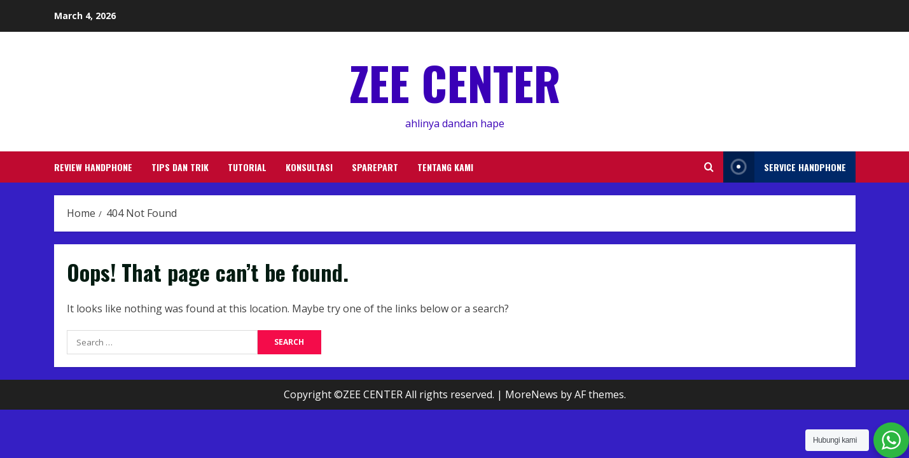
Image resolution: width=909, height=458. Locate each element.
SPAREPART (375, 167)
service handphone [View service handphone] (784, 167)
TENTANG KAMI (445, 167)
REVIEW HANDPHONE (93, 167)
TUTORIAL (247, 167)
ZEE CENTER (454, 82)
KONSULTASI (309, 167)
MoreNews (531, 394)
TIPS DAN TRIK (180, 167)
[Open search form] (709, 167)
